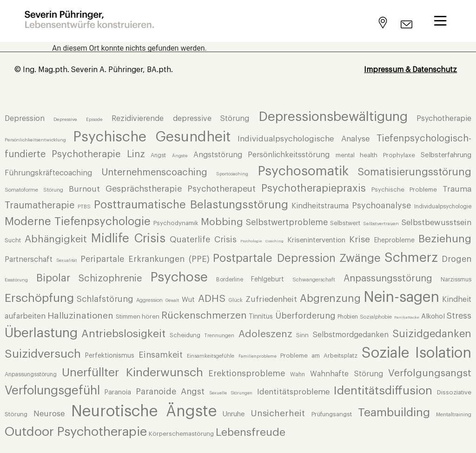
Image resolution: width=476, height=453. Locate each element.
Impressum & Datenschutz (410, 69)
